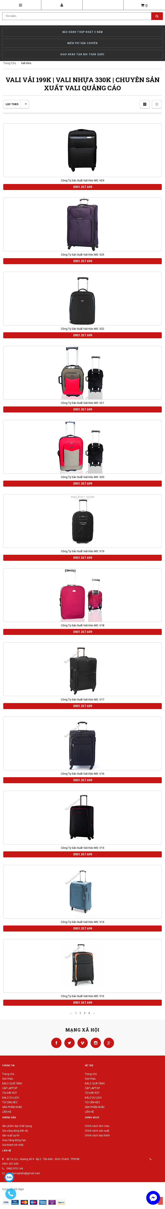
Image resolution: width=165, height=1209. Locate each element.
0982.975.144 (14, 1168)
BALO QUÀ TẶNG (12, 1083)
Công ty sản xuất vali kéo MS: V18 (82, 625)
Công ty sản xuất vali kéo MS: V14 (82, 922)
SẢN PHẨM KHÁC (12, 1107)
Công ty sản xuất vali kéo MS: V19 (82, 551)
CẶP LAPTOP (9, 1088)
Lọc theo (16, 104)
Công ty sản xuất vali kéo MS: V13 (82, 996)
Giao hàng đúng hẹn (14, 1140)
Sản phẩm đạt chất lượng (17, 1126)
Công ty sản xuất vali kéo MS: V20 (82, 477)
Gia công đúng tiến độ (15, 1130)
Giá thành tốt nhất (12, 1144)
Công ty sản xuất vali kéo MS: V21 (82, 403)
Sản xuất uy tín (11, 1135)
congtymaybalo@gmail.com (23, 1173)
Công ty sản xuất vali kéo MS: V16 (82, 773)
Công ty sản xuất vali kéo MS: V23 (82, 254)
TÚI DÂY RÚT (9, 1092)
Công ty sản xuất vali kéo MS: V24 (82, 180)
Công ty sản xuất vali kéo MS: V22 (82, 328)
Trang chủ (8, 1074)
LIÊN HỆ (6, 1111)
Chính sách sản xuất (97, 1130)
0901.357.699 (10, 1163)
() (144, 5)
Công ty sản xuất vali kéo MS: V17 (82, 699)
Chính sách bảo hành (97, 1135)
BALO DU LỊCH (10, 1097)
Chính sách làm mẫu (97, 1126)
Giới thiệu (7, 1078)
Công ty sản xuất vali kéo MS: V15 (82, 847)
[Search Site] (82, 16)
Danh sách (157, 104)
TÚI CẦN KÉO (9, 1102)
